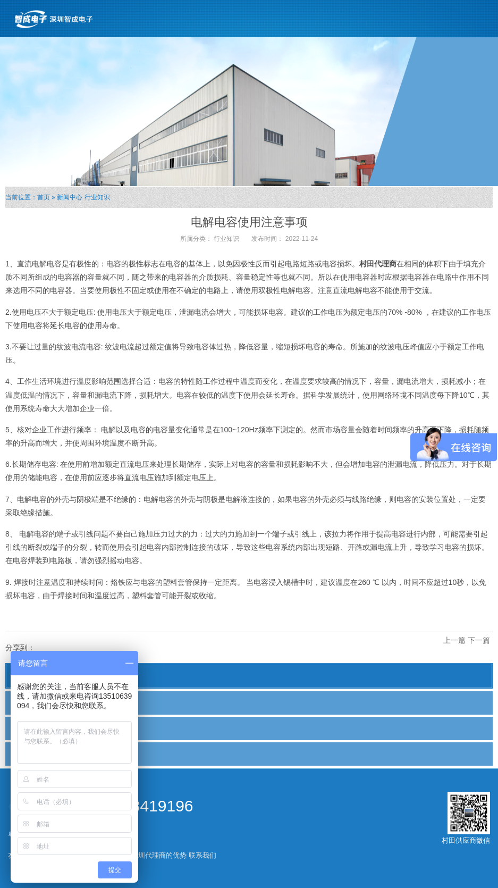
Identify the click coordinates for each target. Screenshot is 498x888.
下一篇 (479, 640)
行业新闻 (30, 728)
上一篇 (454, 640)
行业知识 (97, 197)
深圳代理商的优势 (159, 855)
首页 (43, 197)
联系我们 (202, 855)
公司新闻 (30, 702)
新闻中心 (69, 197)
